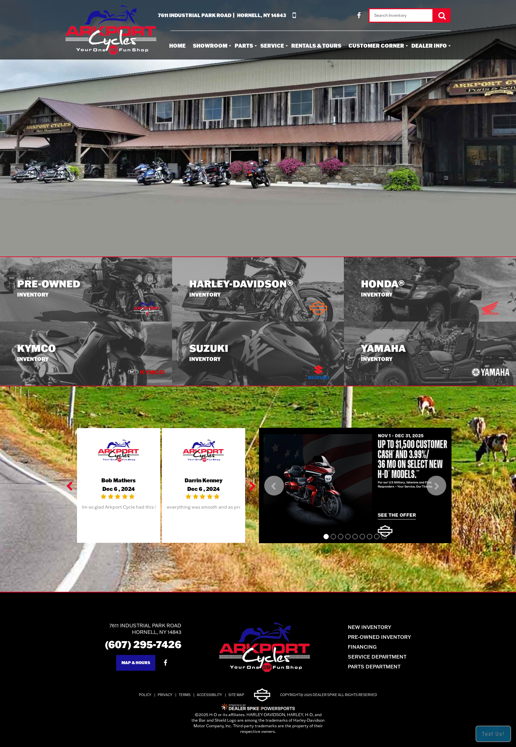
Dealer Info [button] (429, 45)
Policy (145, 695)
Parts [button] (244, 45)
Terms (185, 695)
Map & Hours (135, 662)
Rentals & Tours (316, 45)
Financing (362, 647)
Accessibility (209, 695)
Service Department (377, 657)
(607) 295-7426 (143, 644)
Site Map (236, 695)
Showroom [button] (210, 45)
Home (177, 45)
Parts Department (374, 666)
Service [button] (272, 45)
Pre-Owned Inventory (379, 637)
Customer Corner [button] (376, 45)
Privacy (165, 695)
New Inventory (369, 627)
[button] (70, 485)
